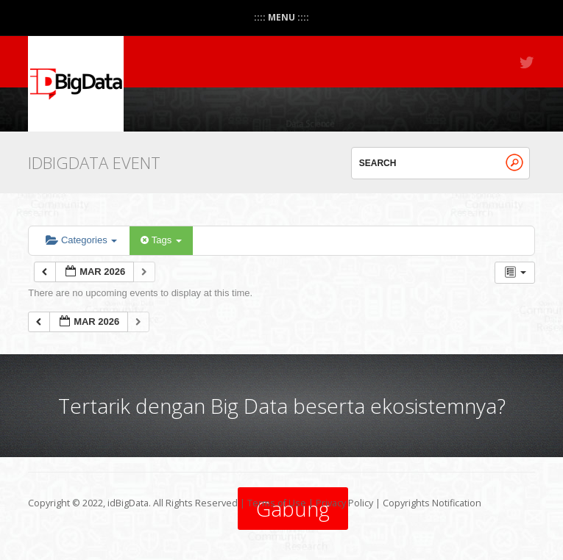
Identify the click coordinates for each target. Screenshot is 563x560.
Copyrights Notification (432, 503)
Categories (81, 239)
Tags (161, 239)
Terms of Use (276, 503)
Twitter (527, 62)
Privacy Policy (344, 503)
